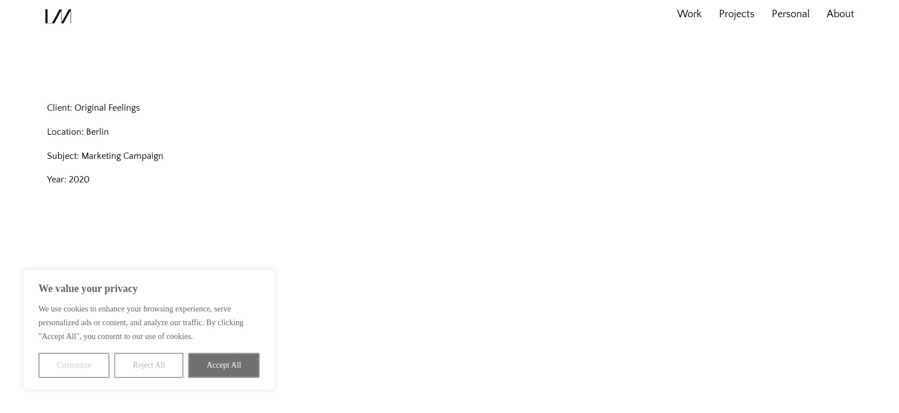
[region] (149, 330)
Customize (74, 365)
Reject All (149, 365)
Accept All (223, 365)
